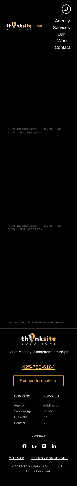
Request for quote (38, 380)
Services (51, 396)
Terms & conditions (49, 458)
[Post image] (38, 80)
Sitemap (16, 458)
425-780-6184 (38, 367)
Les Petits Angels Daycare (34, 217)
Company (22, 396)
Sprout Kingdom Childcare (34, 120)
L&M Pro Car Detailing (30, 313)
